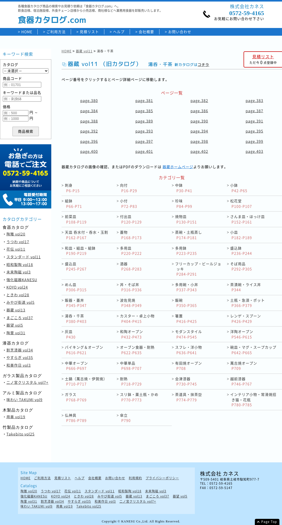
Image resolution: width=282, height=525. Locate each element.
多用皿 (131, 250)
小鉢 (238, 188)
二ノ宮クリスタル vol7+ (27, 382)
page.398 (199, 141)
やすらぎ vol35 (19, 357)
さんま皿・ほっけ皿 (247, 219)
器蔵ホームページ (178, 166)
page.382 (199, 100)
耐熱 (131, 381)
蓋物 (131, 235)
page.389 (144, 120)
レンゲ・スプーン (245, 318)
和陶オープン (131, 334)
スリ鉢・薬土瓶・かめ (139, 397)
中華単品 (131, 365)
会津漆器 (186, 381)
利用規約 (135, 478)
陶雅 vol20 (15, 233)
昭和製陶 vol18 (19, 264)
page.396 (89, 141)
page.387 (254, 110)
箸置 (186, 318)
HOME (26, 31)
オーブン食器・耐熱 (137, 350)
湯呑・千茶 (76, 318)
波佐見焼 (131, 303)
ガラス (76, 397)
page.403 (254, 151)
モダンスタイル (188, 334)
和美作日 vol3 (18, 365)
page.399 (254, 141)
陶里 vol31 (15, 332)
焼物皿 (186, 219)
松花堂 (241, 203)
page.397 (144, 141)
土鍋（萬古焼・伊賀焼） (86, 381)
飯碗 (186, 303)
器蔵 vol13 (15, 309)
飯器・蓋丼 (76, 303)
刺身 (72, 188)
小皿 (241, 235)
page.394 (199, 130)
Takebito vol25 (20, 433)
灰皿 (70, 334)
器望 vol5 (14, 325)
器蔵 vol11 (84, 51)
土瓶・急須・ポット (247, 303)
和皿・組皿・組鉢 (80, 250)
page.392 (89, 130)
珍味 (183, 203)
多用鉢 (186, 250)
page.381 (144, 100)
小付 (128, 203)
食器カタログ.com (52, 19)
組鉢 (73, 203)
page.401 (144, 151)
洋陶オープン (241, 334)
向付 (128, 188)
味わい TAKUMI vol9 (24, 399)
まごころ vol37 (19, 317)
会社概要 (146, 31)
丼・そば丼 (131, 287)
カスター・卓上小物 (137, 318)
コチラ (203, 64)
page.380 (89, 100)
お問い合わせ (179, 31)
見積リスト (89, 31)
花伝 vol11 (15, 249)
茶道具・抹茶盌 (188, 397)
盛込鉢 (241, 250)
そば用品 (241, 266)
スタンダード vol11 (23, 256)
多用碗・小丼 (186, 287)
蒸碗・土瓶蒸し (188, 235)
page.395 (254, 130)
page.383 (254, 100)
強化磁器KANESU (21, 279)
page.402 (199, 151)
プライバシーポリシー (162, 478)
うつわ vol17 (17, 241)
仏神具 (76, 418)
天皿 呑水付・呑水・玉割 (86, 235)
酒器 (131, 266)
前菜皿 (76, 219)
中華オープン (76, 365)
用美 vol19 (15, 416)
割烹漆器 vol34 (19, 349)
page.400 (89, 151)
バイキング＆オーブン (84, 350)
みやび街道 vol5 (20, 302)
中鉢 (183, 188)
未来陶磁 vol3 (18, 271)
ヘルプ (119, 31)
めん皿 (76, 287)
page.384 (89, 110)
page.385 (144, 110)
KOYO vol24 (17, 287)
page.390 (199, 120)
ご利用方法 (56, 31)
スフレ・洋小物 (188, 350)
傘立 (125, 418)
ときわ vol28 (17, 294)
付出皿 (131, 219)
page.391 (254, 120)
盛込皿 (76, 266)
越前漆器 (241, 381)
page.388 (89, 120)
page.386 (199, 110)
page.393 (144, 130)
